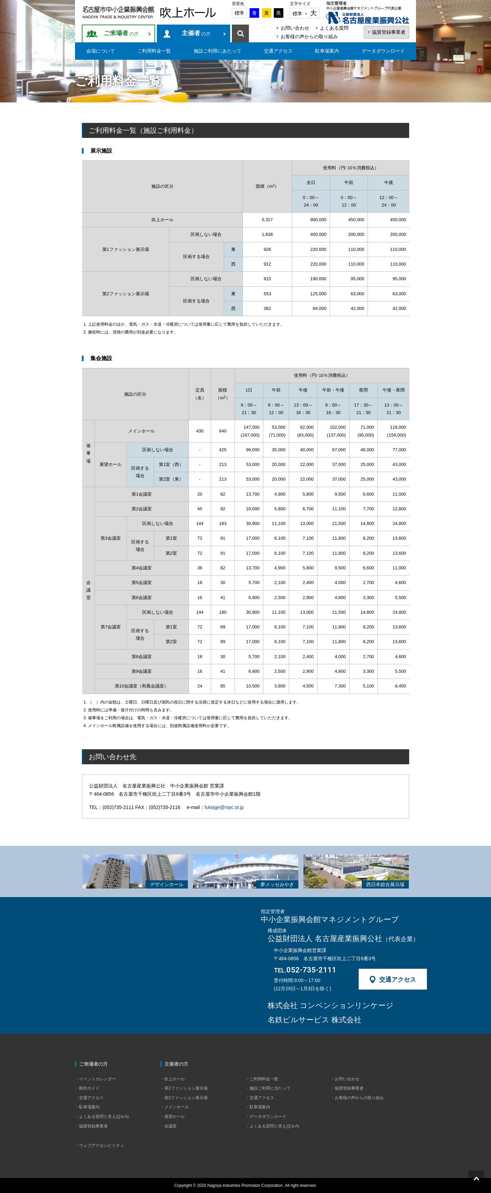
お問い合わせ (295, 28)
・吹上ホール (172, 1079)
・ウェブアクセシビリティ (99, 1145)
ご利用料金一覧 (154, 51)
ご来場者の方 (93, 1064)
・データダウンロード (266, 1116)
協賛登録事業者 (388, 32)
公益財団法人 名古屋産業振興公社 (343, 939)
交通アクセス (278, 51)
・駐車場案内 (87, 1107)
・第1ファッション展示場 (184, 1088)
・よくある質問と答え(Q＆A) (102, 1116)
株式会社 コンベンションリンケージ (330, 1006)
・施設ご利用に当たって (268, 1088)
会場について (100, 51)
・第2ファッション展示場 (184, 1097)
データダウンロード (383, 51)
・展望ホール (172, 1116)
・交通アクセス (89, 1097)
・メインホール (174, 1107)
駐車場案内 (327, 51)
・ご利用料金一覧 (262, 1079)
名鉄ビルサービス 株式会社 (314, 1020)
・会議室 (168, 1126)
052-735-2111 (305, 970)
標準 (239, 13)
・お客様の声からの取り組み (357, 1097)
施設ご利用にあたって (217, 51)
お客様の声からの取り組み (309, 36)
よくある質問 (334, 28)
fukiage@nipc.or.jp (224, 807)
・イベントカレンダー (95, 1079)
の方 (121, 33)
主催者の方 (176, 1064)
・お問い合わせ (345, 1079)
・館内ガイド (87, 1088)
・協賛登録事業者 (91, 1126)
